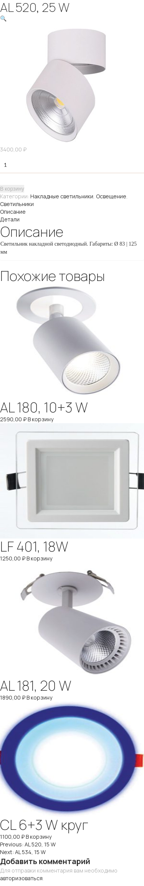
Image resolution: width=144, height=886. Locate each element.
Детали (10, 219)
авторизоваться (21, 878)
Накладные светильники (61, 196)
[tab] (72, 212)
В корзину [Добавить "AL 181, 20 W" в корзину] (39, 697)
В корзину (12, 188)
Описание (13, 211)
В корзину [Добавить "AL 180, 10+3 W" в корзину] (40, 419)
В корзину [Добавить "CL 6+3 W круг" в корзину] (38, 836)
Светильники (17, 204)
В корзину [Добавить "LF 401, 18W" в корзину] (39, 558)
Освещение (111, 196)
